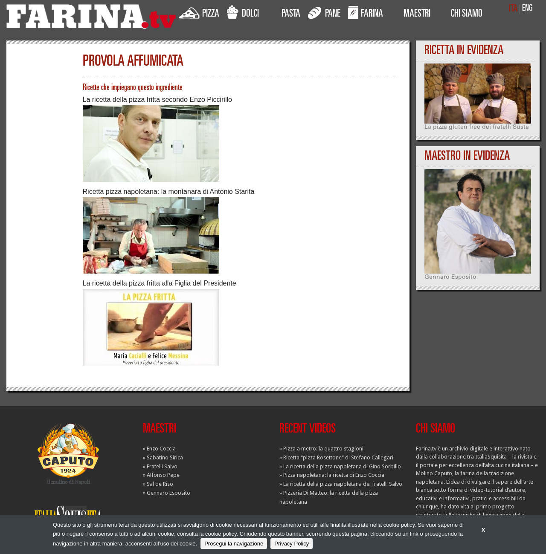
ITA (513, 9)
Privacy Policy (291, 543)
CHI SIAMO (466, 14)
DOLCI (243, 12)
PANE (324, 12)
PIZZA (199, 12)
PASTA (291, 14)
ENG (527, 8)
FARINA (365, 12)
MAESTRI (417, 14)
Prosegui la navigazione (233, 543)
